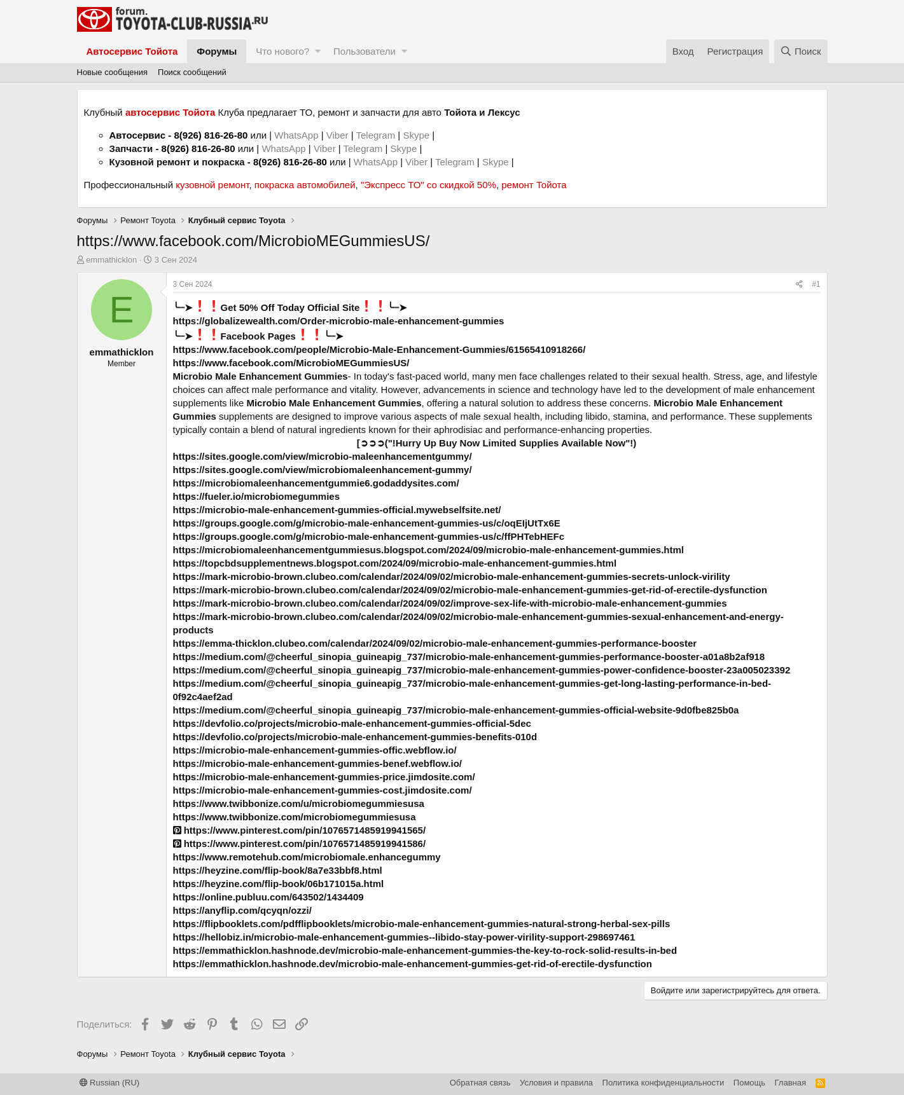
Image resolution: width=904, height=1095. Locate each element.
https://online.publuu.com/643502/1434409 (268, 897)
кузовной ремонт (212, 184)
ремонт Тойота (533, 184)
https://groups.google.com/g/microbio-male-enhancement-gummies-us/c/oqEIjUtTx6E (366, 523)
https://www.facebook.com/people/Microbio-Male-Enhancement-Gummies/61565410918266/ (379, 349)
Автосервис (137, 135)
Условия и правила (556, 1082)
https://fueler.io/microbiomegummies (256, 496)
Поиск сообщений (192, 72)
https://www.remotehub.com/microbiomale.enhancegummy (307, 856)
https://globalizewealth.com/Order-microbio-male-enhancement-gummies (338, 320)
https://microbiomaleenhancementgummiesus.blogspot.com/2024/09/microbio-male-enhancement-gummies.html (429, 549)
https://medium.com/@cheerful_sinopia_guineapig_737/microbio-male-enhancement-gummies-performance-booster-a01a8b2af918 (469, 656)
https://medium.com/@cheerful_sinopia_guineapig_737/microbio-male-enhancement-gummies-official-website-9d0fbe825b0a (456, 710)
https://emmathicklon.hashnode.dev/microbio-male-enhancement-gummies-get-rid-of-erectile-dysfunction (412, 963)
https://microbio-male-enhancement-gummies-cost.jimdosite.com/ (322, 790)
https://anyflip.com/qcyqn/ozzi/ (242, 910)
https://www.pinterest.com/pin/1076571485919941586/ (299, 843)
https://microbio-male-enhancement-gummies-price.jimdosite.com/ (324, 776)
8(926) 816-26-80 (210, 135)
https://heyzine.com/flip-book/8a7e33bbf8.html (277, 870)
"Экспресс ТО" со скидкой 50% (428, 184)
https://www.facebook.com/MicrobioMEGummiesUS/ (291, 362)
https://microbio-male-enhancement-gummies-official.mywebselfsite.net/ (337, 509)
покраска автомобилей (305, 184)
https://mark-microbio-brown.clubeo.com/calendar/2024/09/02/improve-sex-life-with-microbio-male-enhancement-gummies (450, 603)
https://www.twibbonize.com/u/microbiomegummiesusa (298, 803)
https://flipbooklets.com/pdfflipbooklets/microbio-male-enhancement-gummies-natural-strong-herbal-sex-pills (422, 923)
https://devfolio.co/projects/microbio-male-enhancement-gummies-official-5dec (352, 723)
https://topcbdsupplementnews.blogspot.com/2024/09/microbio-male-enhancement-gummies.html (395, 563)
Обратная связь (480, 1082)
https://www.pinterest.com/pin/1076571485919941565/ (299, 830)
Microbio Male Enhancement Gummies (260, 376)
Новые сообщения (112, 72)
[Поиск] (801, 51)
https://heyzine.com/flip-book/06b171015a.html (278, 883)
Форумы (217, 51)
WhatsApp (297, 135)
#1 (816, 284)
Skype (417, 135)
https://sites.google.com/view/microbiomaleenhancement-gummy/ (322, 469)
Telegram (377, 135)
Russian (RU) (110, 1082)
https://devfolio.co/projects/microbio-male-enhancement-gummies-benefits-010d (355, 736)
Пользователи (364, 51)
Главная (790, 1082)
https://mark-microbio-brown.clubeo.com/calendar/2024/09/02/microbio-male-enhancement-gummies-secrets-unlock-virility (451, 576)
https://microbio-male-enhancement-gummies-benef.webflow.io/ (317, 763)
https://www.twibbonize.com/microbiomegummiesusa (294, 816)
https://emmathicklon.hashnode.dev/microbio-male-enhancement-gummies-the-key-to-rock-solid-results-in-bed (425, 950)
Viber (337, 135)
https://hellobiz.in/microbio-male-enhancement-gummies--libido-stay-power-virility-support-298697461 (404, 937)
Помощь (749, 1082)
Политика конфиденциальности (663, 1082)
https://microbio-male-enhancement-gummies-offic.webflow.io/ (315, 750)
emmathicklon (111, 260)
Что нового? (282, 51)
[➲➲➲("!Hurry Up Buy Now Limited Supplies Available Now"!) (497, 442)
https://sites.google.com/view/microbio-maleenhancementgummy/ (322, 456)
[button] (318, 51)
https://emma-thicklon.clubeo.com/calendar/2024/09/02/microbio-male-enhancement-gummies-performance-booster (435, 643)
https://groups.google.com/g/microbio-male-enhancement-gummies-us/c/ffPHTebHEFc (369, 536)
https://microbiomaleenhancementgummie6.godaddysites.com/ (316, 483)
